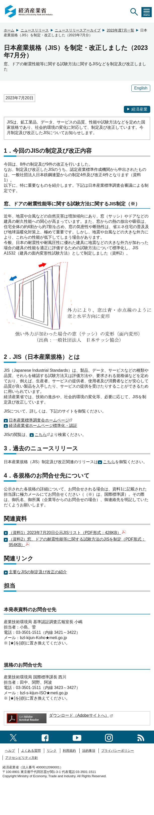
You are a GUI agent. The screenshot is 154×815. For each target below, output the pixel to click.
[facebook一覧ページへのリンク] (45, 737)
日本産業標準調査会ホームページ (39, 420)
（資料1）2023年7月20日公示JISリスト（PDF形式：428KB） (67, 532)
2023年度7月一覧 (120, 30)
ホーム (9, 30)
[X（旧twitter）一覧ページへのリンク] (13, 737)
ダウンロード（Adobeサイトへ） (81, 715)
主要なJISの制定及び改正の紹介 (38, 572)
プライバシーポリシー (117, 751)
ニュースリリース (35, 30)
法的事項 (88, 751)
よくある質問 (31, 751)
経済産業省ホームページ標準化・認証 (43, 425)
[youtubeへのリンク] (77, 737)
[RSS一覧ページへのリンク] (140, 737)
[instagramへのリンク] (109, 737)
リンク (52, 751)
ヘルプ (10, 751)
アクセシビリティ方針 (21, 758)
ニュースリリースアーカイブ (77, 30)
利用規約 (69, 751)
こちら (41, 434)
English (140, 88)
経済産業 (137, 109)
